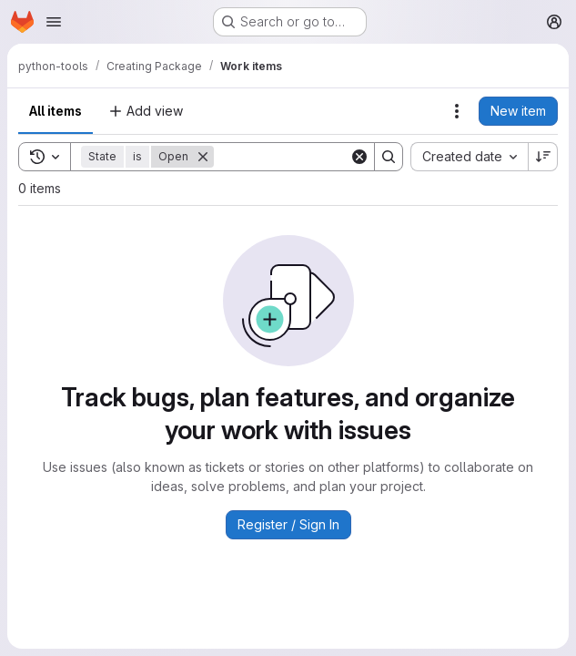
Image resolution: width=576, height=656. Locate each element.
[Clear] (359, 157)
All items (55, 110)
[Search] (326, 157)
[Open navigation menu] (53, 21)
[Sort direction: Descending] (543, 156)
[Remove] (203, 157)
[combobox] (469, 156)
